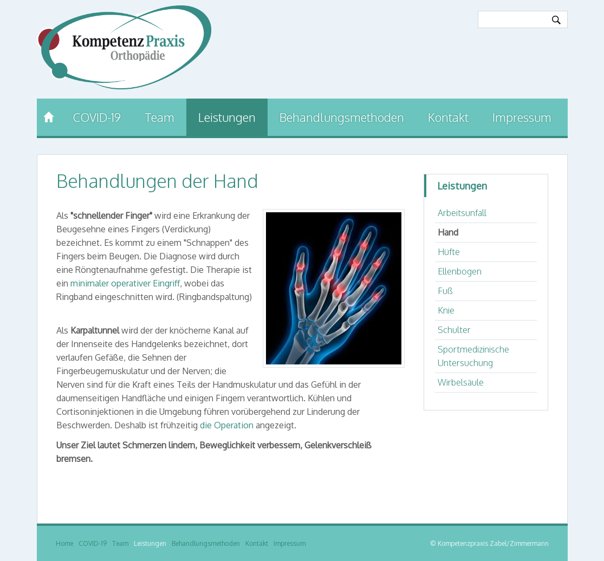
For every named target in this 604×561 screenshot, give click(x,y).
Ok (556, 20)
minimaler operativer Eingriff (125, 283)
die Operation (227, 425)
